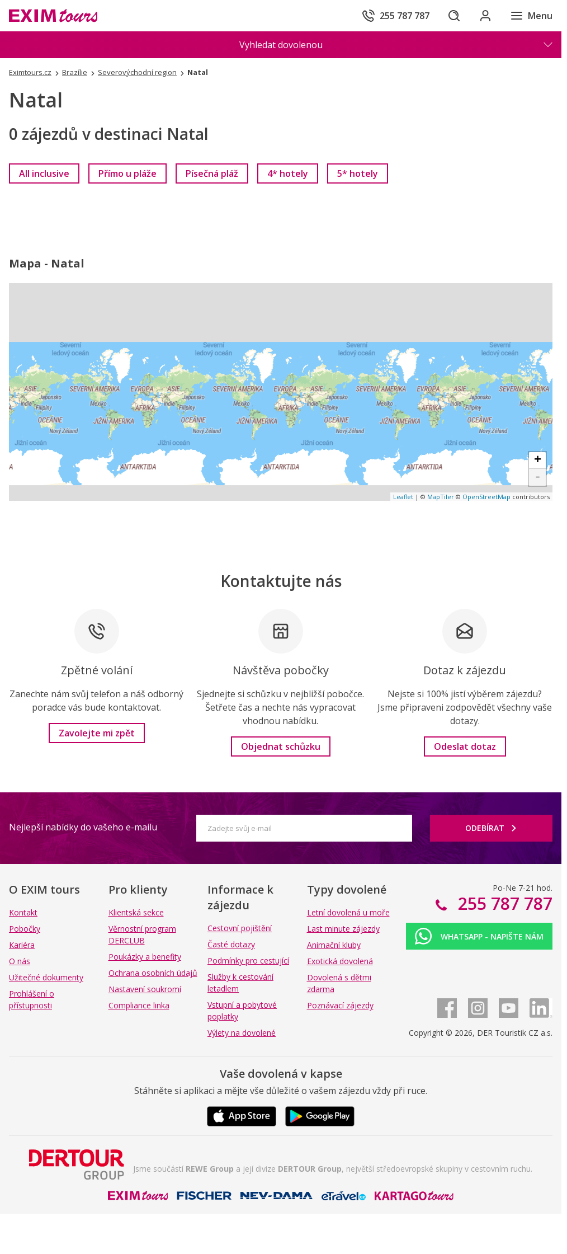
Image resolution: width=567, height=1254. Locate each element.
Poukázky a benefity (144, 956)
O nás (19, 961)
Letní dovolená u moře (348, 912)
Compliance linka (138, 1005)
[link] (44, 173)
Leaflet (403, 496)
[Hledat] (454, 15)
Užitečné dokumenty (46, 977)
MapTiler (440, 496)
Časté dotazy (231, 944)
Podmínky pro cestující (248, 960)
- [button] (537, 477)
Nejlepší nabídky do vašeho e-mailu (83, 827)
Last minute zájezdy (343, 928)
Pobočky (24, 928)
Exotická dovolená (340, 961)
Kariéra (22, 945)
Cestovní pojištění (239, 928)
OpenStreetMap (486, 496)
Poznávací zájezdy (340, 1005)
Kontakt (23, 912)
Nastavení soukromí (144, 989)
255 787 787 (502, 903)
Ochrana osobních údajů (152, 972)
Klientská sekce (136, 912)
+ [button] (537, 460)
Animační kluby (334, 945)
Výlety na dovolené (241, 1032)
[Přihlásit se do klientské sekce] (485, 15)
